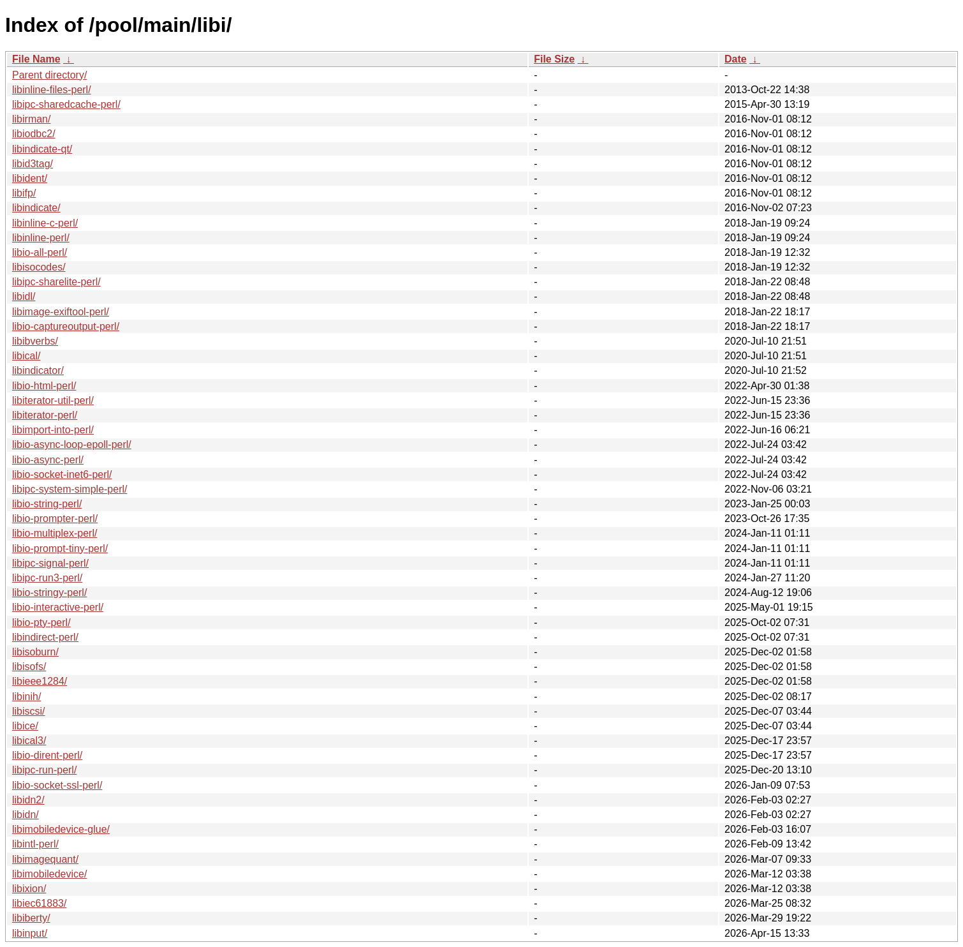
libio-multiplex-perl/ (54, 533)
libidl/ (23, 296)
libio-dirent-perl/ (47, 755)
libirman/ (31, 119)
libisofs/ (29, 666)
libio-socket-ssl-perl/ (57, 785)
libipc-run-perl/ (44, 769)
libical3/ (29, 740)
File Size (554, 59)
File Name (36, 59)
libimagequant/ (45, 859)
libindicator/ (38, 370)
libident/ (29, 178)
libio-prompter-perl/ (55, 518)
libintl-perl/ (35, 844)
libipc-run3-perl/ (47, 577)
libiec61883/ (39, 903)
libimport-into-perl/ (53, 429)
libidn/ (25, 814)
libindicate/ (36, 207)
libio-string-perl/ (47, 503)
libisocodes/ (39, 267)
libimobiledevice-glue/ (61, 829)
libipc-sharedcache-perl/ (66, 104)
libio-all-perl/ (39, 252)
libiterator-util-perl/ (53, 400)
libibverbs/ (35, 341)
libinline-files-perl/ (51, 89)
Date (735, 59)
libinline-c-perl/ (45, 223)
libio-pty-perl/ (41, 622)
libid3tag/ (32, 163)
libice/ (25, 725)
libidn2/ (28, 799)
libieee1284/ (39, 681)
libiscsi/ (28, 711)
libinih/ (26, 696)
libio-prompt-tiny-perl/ (60, 548)
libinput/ (29, 933)
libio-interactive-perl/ (57, 607)
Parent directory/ (49, 75)
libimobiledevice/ (49, 874)
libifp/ (24, 193)
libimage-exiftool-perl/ (60, 311)
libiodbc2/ (33, 133)
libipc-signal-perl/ (50, 563)
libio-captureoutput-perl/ (65, 326)
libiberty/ (31, 918)
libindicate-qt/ (42, 149)
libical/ (26, 355)
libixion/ (29, 888)
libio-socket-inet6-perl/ (62, 474)
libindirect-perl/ (45, 637)
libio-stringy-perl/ (49, 592)
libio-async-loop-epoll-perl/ (71, 444)
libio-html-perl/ (44, 385)
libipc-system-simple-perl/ (69, 489)
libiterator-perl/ (44, 415)
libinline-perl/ (41, 237)
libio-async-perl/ (48, 459)
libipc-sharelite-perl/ (56, 281)
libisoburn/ (35, 651)
